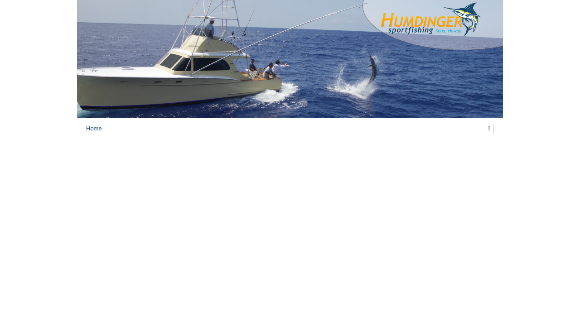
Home (94, 128)
